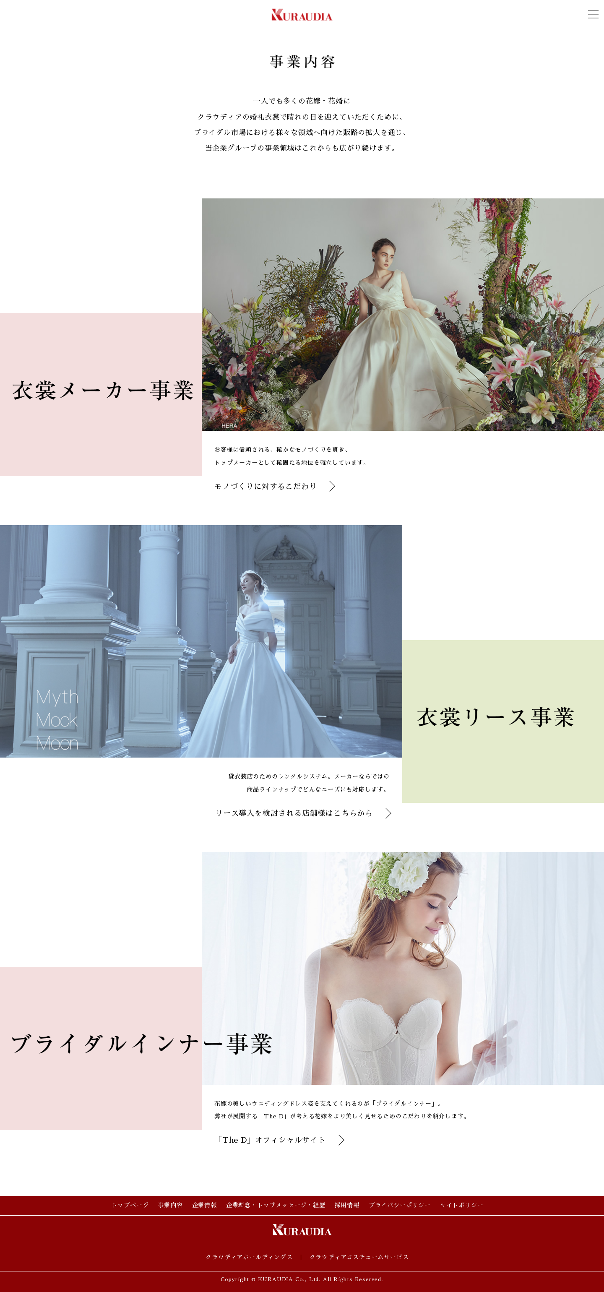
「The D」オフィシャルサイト (270, 1140)
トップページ (130, 1205)
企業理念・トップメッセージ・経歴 (275, 1205)
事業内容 (170, 1205)
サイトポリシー (462, 1205)
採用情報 (347, 1205)
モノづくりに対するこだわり (265, 486)
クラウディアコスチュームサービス (359, 1257)
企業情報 (204, 1205)
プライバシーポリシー (400, 1205)
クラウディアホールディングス (249, 1257)
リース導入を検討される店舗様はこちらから (294, 813)
